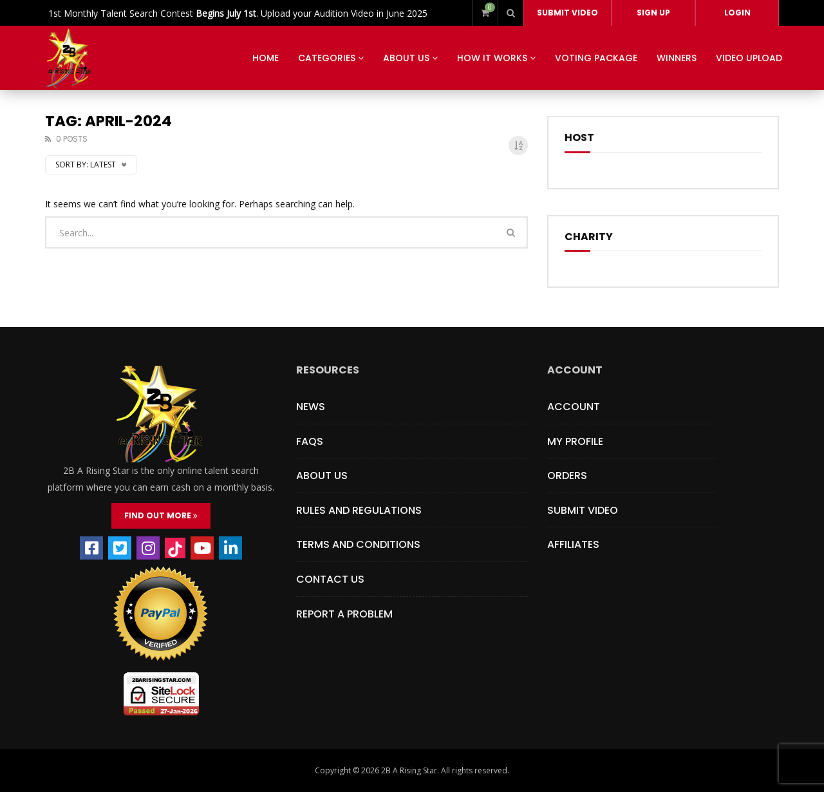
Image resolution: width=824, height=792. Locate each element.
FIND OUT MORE (161, 515)
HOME (265, 58)
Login (737, 12)
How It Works (492, 58)
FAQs (309, 441)
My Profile (575, 441)
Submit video (567, 12)
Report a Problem (344, 614)
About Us (406, 58)
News (310, 406)
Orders (567, 475)
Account (573, 406)
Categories (326, 58)
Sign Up (653, 12)
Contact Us (330, 579)
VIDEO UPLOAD (749, 58)
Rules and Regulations (359, 510)
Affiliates (573, 544)
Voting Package (596, 58)
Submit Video (582, 510)
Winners (677, 58)
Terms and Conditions (358, 544)
